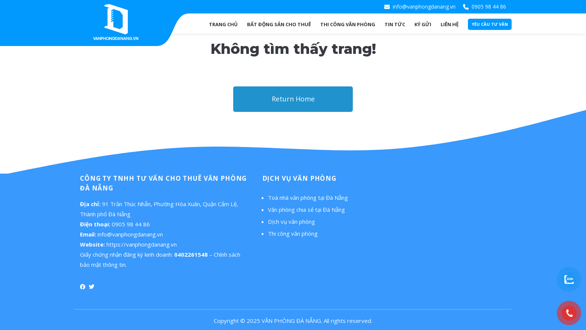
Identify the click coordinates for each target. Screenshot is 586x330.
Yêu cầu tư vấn (490, 24)
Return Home (293, 98)
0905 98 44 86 (489, 6)
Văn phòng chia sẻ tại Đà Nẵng (306, 209)
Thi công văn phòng (293, 233)
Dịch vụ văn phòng (291, 221)
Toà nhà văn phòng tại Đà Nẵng (308, 197)
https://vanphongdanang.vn (142, 244)
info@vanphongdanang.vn (424, 6)
